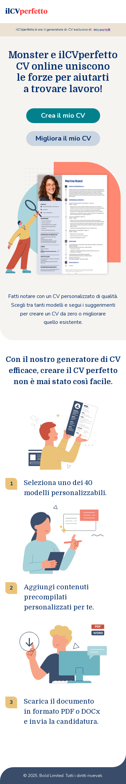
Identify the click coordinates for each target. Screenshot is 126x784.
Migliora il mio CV (63, 138)
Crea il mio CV (63, 115)
